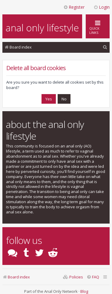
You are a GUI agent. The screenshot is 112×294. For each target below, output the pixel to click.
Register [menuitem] (74, 7)
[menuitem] (105, 47)
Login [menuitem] (101, 7)
